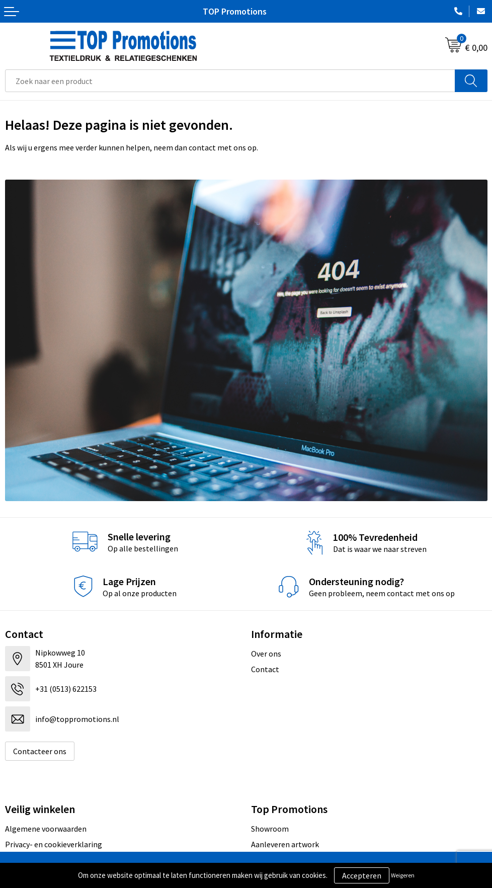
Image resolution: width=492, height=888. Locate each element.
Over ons (266, 654)
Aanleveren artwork (285, 844)
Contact (265, 669)
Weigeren (403, 875)
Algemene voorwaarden (46, 829)
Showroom (270, 829)
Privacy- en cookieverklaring (53, 844)
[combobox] (230, 80)
